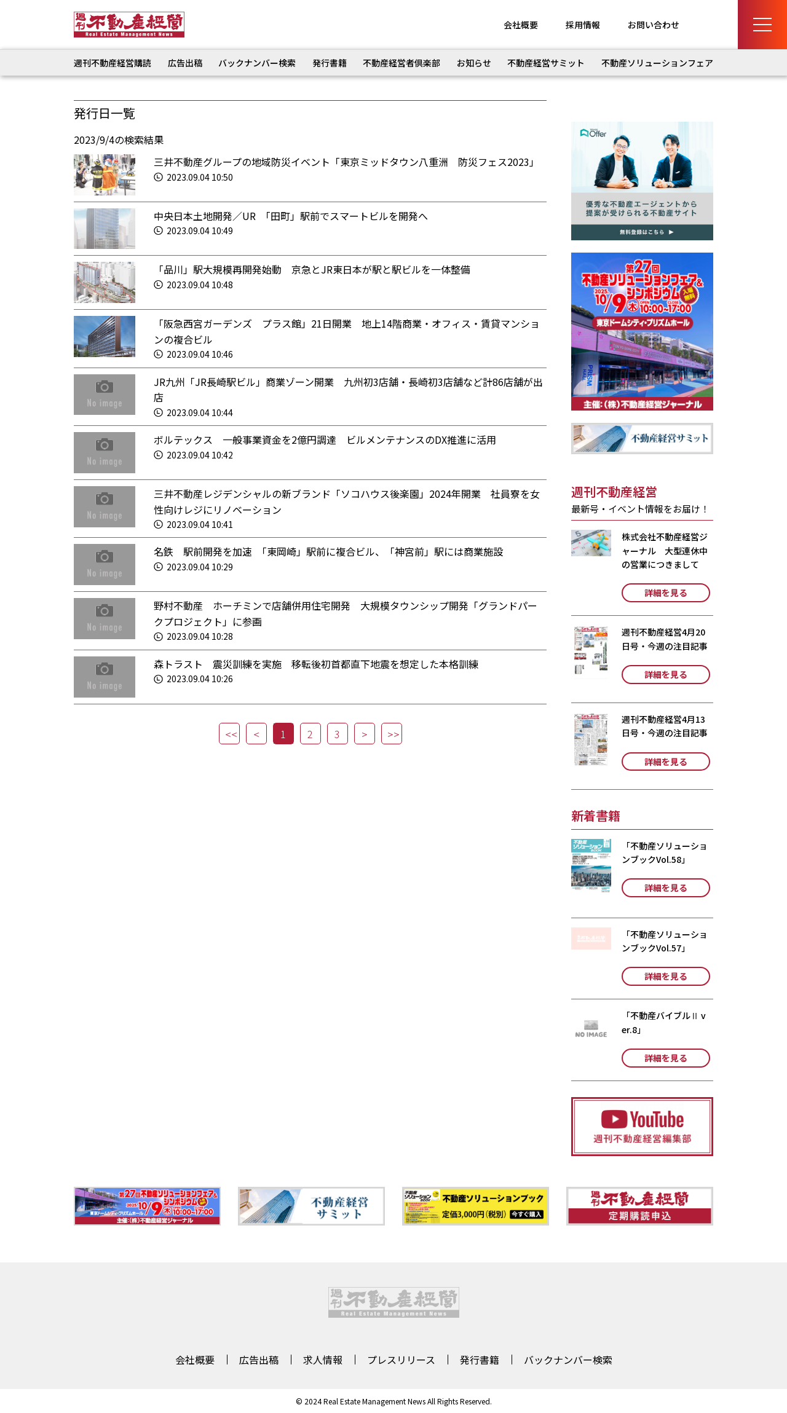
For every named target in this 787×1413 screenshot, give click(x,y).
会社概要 (521, 24)
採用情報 (583, 24)
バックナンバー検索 (257, 63)
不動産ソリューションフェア (657, 63)
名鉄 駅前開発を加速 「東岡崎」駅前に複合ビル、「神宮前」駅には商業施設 (328, 551)
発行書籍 (329, 63)
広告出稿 (185, 63)
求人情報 (322, 1359)
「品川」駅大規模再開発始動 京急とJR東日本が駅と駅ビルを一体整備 (312, 269)
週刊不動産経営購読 (112, 63)
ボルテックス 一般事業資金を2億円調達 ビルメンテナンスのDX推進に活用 (325, 439)
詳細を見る (665, 592)
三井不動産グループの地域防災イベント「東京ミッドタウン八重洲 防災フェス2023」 (346, 161)
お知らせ (474, 63)
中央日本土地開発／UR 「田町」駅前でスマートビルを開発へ (291, 215)
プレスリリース (401, 1359)
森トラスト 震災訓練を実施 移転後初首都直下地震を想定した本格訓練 (316, 663)
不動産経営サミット (546, 63)
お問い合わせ (653, 24)
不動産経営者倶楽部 (401, 63)
